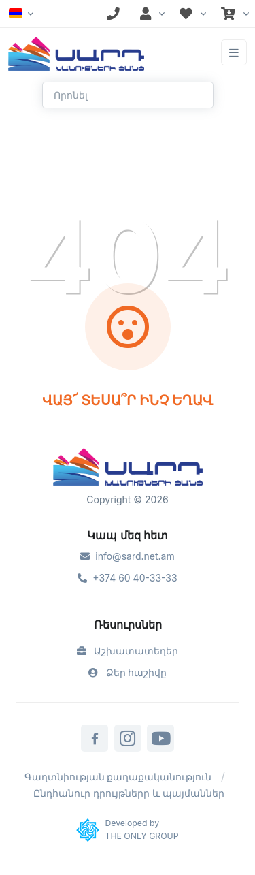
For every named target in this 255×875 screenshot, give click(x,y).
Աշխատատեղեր (128, 650)
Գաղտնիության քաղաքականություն (118, 776)
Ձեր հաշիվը (127, 672)
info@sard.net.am (127, 556)
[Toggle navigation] (234, 52)
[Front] (76, 52)
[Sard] (128, 468)
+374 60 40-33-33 (127, 578)
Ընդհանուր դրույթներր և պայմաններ (128, 793)
